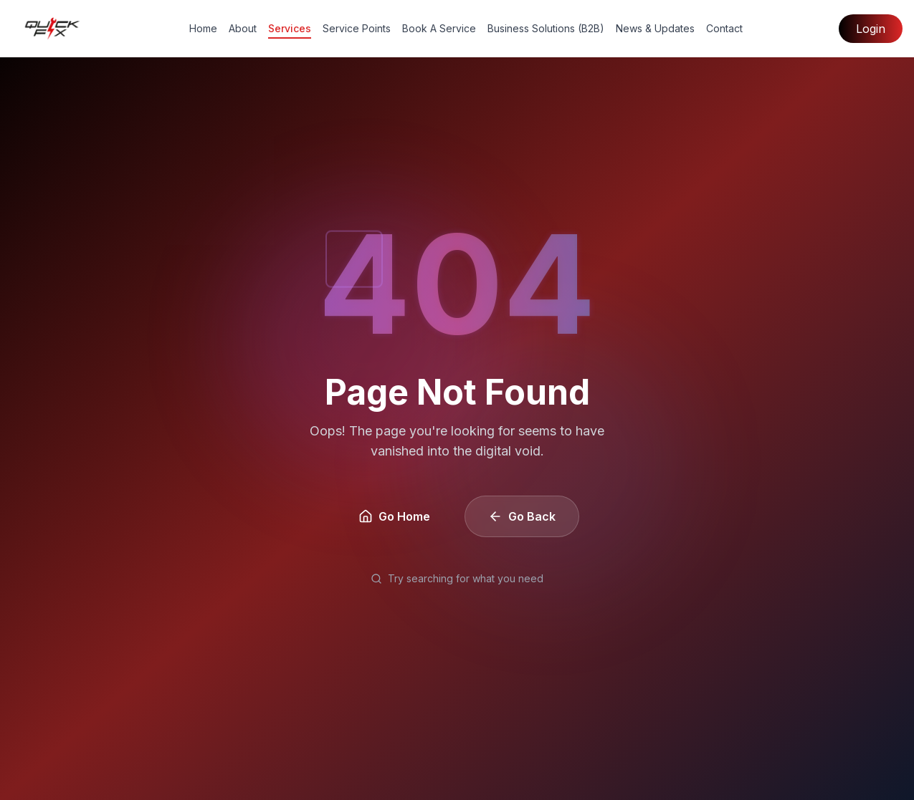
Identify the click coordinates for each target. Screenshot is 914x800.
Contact (724, 28)
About (243, 28)
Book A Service (439, 28)
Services (289, 29)
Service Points (357, 28)
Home (203, 28)
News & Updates (655, 28)
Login (870, 28)
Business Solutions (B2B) (545, 28)
